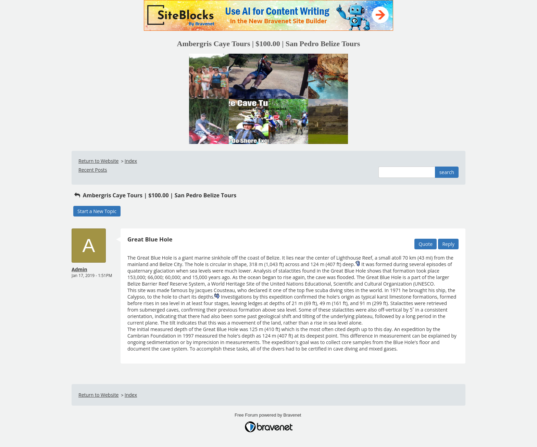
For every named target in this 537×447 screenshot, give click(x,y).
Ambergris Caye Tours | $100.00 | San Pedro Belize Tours (154, 195)
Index (131, 161)
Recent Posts (92, 170)
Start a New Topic (96, 211)
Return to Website (98, 161)
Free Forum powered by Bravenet (268, 415)
